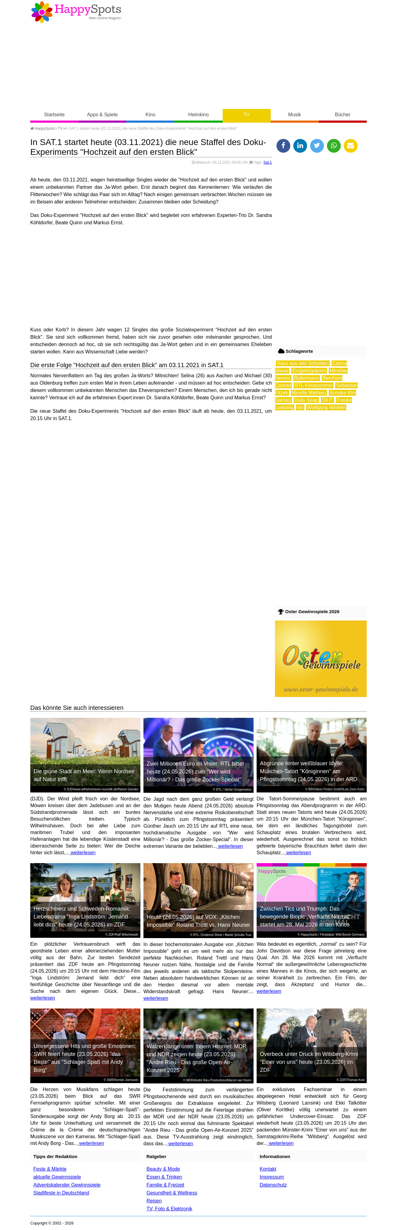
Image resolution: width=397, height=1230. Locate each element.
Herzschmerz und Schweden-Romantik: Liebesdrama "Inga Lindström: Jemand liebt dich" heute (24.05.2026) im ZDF (82, 917)
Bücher (343, 114)
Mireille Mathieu (309, 392)
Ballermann (306, 378)
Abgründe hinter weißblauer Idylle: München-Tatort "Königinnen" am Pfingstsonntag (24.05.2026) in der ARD (308, 771)
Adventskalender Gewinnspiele (67, 1184)
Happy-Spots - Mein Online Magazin (76, 12)
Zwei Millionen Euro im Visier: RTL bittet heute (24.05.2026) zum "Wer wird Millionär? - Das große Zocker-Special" (195, 772)
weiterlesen (82, 852)
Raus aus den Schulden (303, 363)
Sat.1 (267, 162)
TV (246, 114)
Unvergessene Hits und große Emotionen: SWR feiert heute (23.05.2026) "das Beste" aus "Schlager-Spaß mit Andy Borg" (85, 1058)
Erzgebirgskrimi (309, 370)
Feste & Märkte (49, 1169)
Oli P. (327, 400)
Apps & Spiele (102, 114)
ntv (300, 407)
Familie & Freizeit (165, 1184)
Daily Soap (306, 400)
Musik (294, 114)
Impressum (272, 1177)
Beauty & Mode (163, 1169)
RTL (219, 789)
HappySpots (42, 128)
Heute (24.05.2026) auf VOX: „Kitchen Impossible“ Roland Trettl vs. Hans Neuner (198, 921)
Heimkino (198, 114)
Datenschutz (273, 1184)
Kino (150, 114)
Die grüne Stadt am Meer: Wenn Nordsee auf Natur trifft (84, 775)
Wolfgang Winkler (326, 407)
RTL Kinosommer (313, 385)
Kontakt (268, 1169)
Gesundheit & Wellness (172, 1192)
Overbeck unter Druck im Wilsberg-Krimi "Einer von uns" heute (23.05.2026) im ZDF (309, 1062)
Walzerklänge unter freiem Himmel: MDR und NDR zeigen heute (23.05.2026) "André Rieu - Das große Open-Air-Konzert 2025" (197, 1058)
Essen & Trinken (164, 1177)
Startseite (54, 114)
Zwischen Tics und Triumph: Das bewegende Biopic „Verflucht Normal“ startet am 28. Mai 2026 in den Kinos (305, 917)
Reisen (154, 1200)
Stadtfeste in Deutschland (61, 1192)
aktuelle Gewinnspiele (57, 1177)
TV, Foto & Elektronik (169, 1208)
